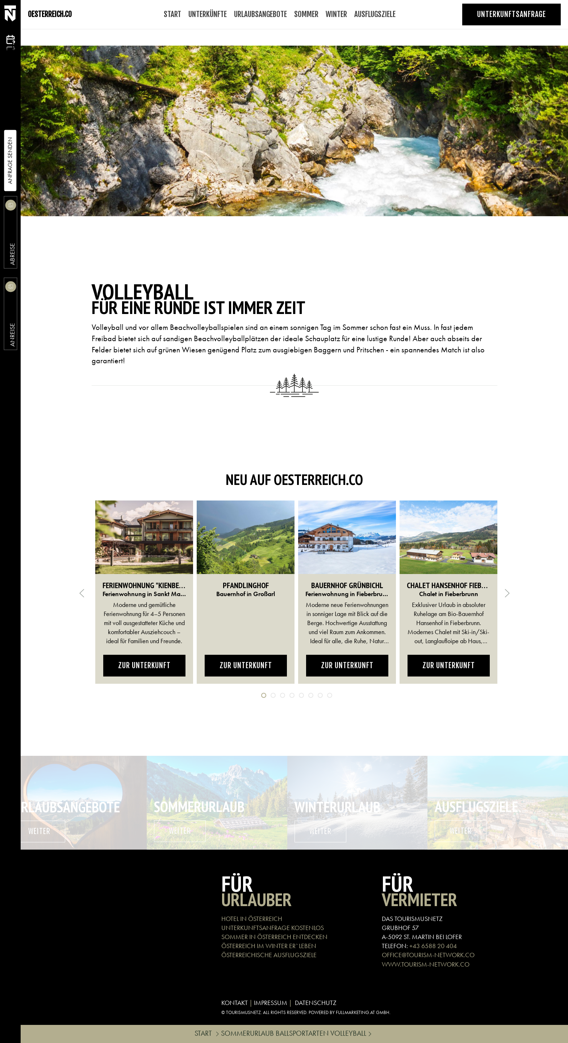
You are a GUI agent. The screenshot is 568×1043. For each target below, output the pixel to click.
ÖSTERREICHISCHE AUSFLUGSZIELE (269, 955)
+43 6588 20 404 (433, 946)
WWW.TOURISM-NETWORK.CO (425, 964)
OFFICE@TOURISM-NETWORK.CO (428, 955)
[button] (82, 593)
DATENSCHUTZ (316, 1002)
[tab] (263, 695)
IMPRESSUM (270, 1002)
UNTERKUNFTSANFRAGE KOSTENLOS (272, 927)
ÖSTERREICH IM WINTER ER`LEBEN (268, 946)
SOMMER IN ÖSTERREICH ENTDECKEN (274, 937)
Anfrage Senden (10, 160)
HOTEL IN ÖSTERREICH (251, 918)
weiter (39, 831)
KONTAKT (234, 1002)
